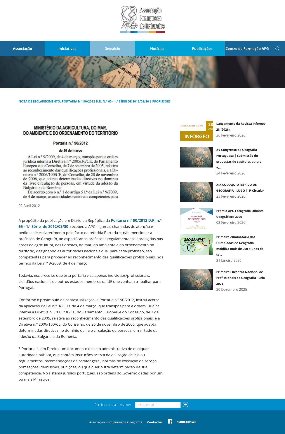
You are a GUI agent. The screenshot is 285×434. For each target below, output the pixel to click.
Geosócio (112, 48)
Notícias (157, 48)
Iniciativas (67, 48)
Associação (22, 48)
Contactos (154, 422)
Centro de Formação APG (247, 48)
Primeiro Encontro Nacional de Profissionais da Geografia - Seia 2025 (240, 278)
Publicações (202, 48)
